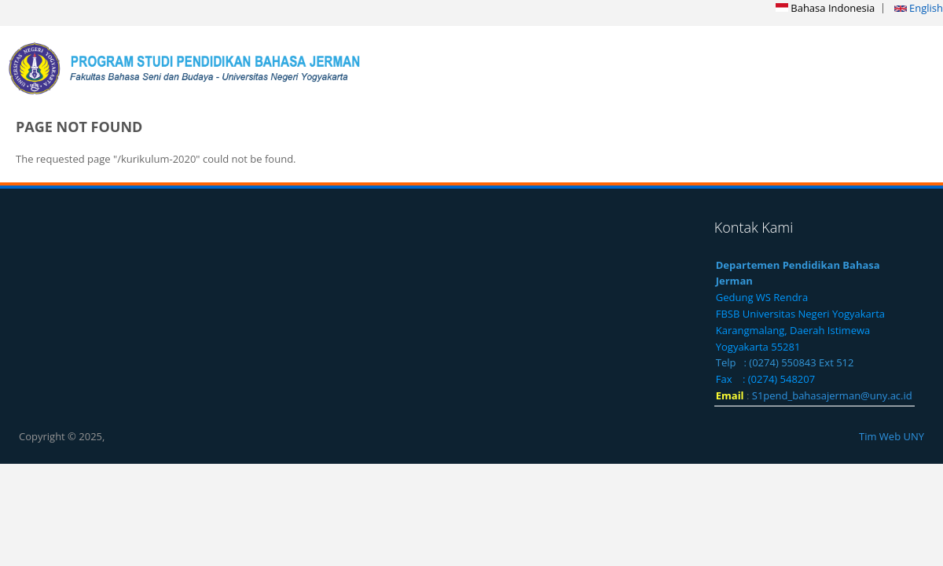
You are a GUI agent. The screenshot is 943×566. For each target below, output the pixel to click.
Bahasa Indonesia (825, 8)
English (918, 8)
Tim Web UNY (891, 436)
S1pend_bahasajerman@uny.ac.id (832, 395)
